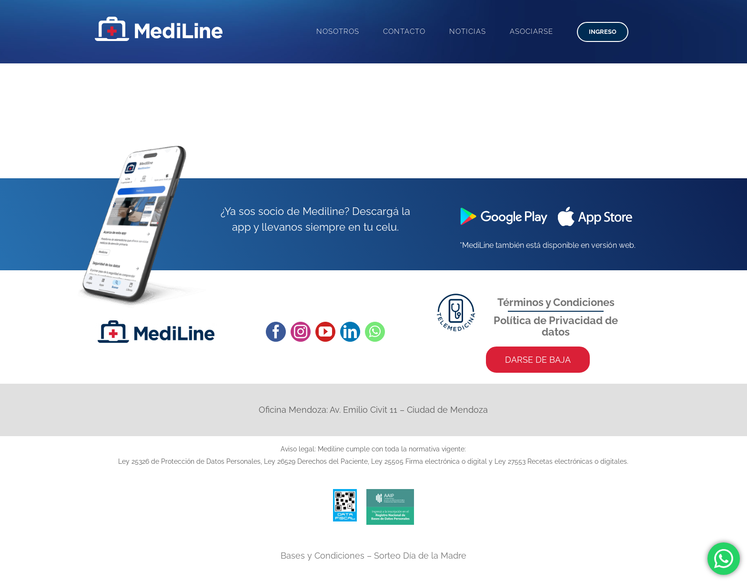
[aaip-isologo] (390, 493)
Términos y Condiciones (556, 302)
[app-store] (595, 206)
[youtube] (325, 332)
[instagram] (301, 332)
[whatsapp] (375, 332)
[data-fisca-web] (345, 493)
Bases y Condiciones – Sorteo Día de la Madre (373, 556)
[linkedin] (350, 332)
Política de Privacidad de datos (556, 326)
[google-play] (499, 206)
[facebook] (276, 332)
